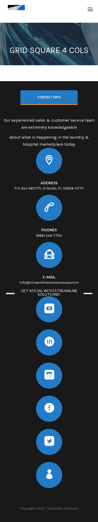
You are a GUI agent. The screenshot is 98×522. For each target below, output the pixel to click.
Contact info (49, 97)
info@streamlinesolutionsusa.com (49, 282)
